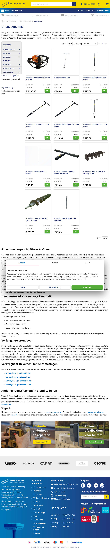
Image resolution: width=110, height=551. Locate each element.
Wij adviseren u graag (12, 15)
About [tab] (87, 262)
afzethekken (19, 501)
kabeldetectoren (8, 507)
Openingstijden (58, 507)
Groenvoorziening (25, 21)
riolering (4, 497)
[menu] (55, 10)
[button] (46, 85)
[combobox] (53, 4)
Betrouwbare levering (71, 15)
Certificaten (38, 520)
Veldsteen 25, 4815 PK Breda (66, 484)
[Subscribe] (106, 497)
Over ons (37, 491)
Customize (55, 287)
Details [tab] (55, 262)
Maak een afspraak (62, 499)
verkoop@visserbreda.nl (64, 488)
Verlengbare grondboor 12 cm (18, 384)
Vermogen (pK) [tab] (8, 68)
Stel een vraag (60, 495)
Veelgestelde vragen (38, 528)
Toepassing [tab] (7, 65)
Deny (23, 287)
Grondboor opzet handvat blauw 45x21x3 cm (64, 172)
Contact (36, 533)
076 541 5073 (89, 4)
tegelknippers (21, 507)
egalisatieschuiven (19, 504)
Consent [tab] (22, 262)
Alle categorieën (11, 21)
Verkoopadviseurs (41, 498)
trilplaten (8, 509)
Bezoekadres (57, 480)
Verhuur (36, 502)
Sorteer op (77, 43)
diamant (12, 497)
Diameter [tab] (6, 53)
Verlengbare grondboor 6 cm (18, 373)
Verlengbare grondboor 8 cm (18, 377)
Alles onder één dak (42, 15)
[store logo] (13, 4)
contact (13, 415)
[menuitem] (11, 10)
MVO (35, 516)
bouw (19, 492)
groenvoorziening (96, 412)
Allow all (87, 287)
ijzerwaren (23, 497)
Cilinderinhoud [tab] (9, 50)
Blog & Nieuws (39, 523)
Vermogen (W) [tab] (8, 72)
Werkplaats (38, 505)
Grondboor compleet (62, 78)
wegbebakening (16, 495)
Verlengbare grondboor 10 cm (18, 381)
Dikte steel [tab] (7, 57)
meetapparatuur (54, 412)
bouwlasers (6, 504)
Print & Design (39, 512)
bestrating (10, 489)
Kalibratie (37, 509)
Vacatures (37, 494)
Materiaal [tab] (7, 61)
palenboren (6, 404)
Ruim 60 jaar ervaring (102, 15)
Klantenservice (39, 487)
